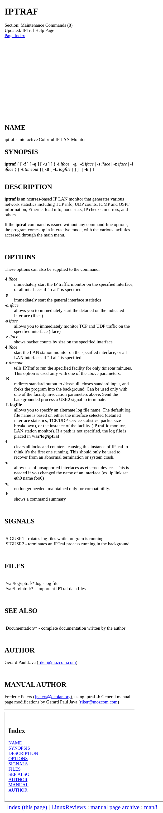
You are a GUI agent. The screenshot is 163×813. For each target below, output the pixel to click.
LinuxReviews (68, 807)
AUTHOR (18, 779)
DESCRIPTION (23, 753)
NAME (15, 742)
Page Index (15, 35)
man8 (150, 807)
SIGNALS (18, 763)
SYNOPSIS (19, 748)
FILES (15, 769)
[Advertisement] (69, 77)
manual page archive (115, 807)
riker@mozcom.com (57, 662)
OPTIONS (18, 758)
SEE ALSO (19, 774)
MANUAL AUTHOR (19, 787)
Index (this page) (27, 807)
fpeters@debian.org (53, 696)
